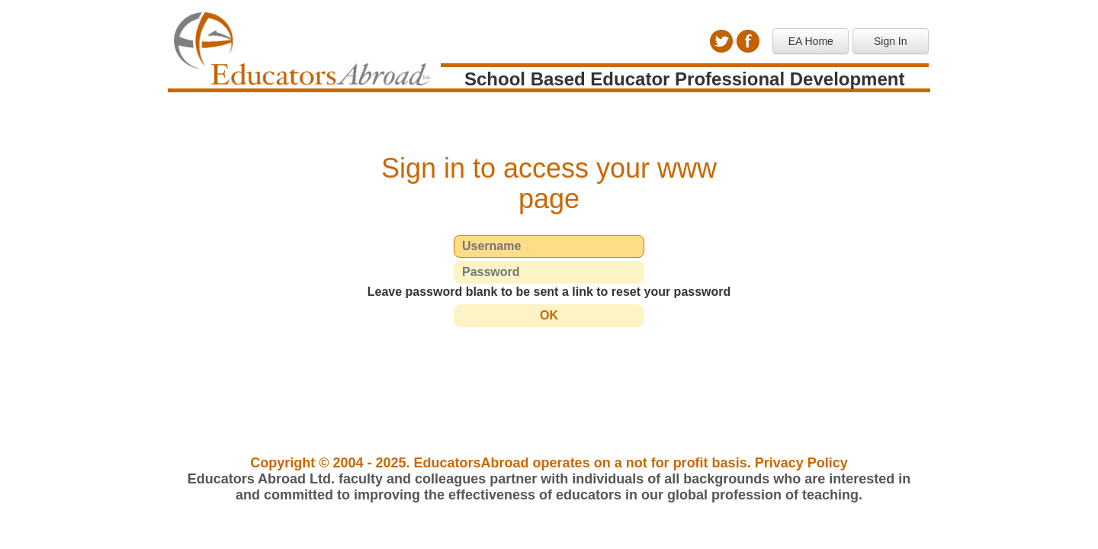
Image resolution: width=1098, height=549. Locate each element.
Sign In (890, 41)
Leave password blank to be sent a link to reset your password (549, 291)
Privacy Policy (801, 462)
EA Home (810, 41)
